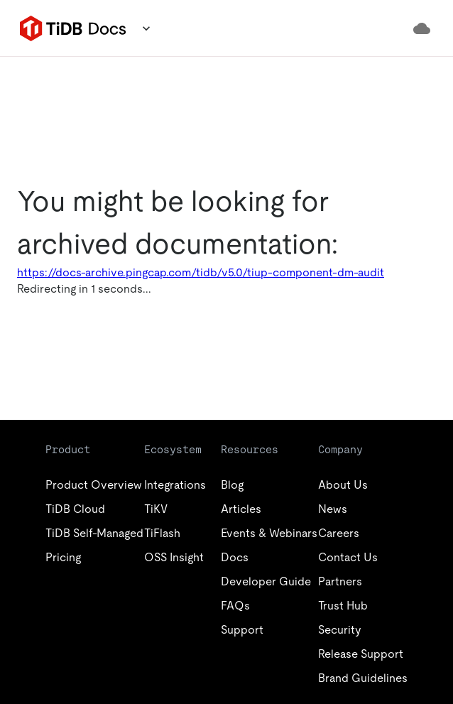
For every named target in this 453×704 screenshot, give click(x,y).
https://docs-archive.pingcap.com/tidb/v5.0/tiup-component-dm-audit (200, 272)
